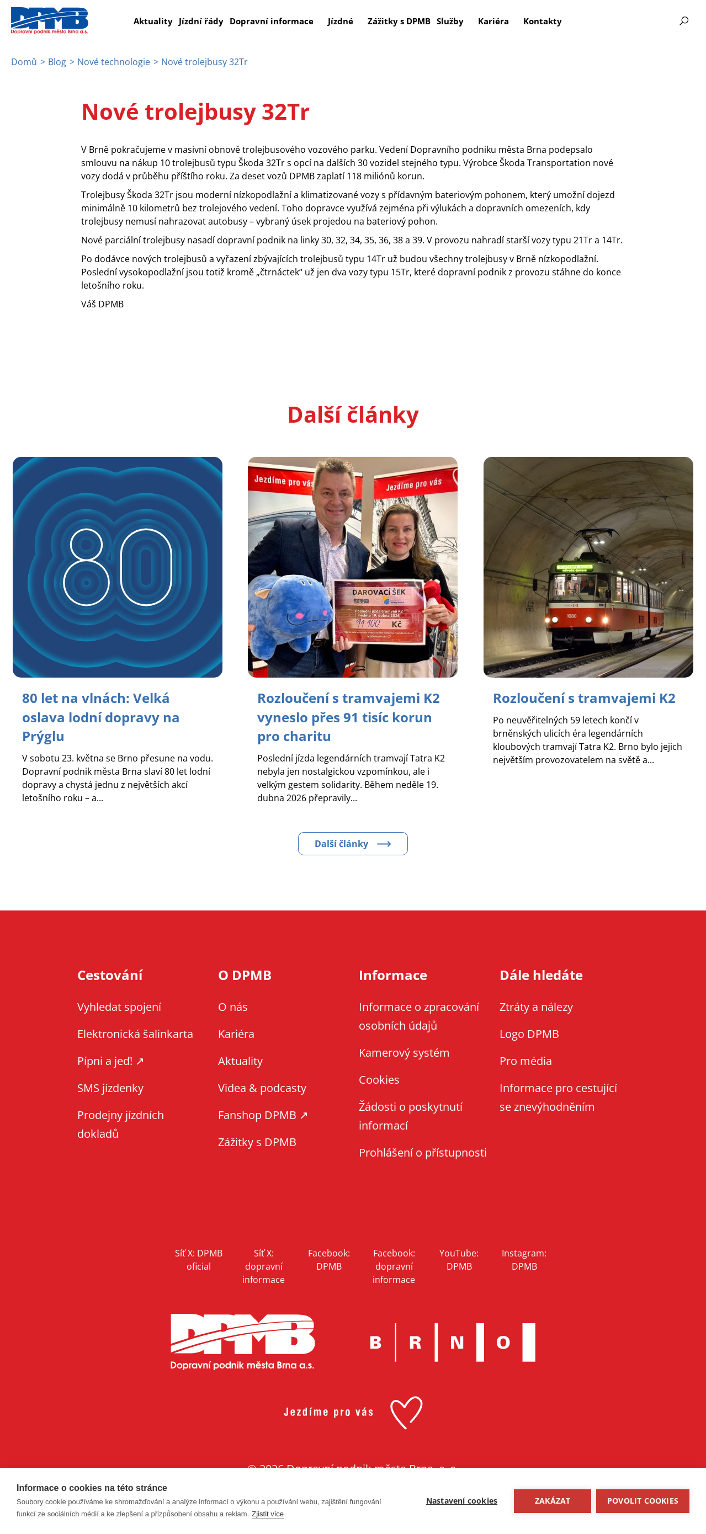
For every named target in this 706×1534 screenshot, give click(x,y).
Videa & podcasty (262, 1086)
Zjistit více (268, 1514)
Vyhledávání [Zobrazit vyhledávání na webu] (684, 21)
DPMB (243, 1341)
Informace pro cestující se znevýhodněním (651, 21)
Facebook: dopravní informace (394, 1265)
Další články (341, 843)
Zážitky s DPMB (399, 20)
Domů (24, 62)
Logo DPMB (529, 1032)
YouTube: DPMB (459, 1258)
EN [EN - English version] (622, 21)
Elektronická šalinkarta (135, 1032)
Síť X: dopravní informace (263, 1265)
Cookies (379, 1078)
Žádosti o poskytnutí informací (411, 1115)
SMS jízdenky (110, 1086)
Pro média (526, 1059)
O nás (233, 1005)
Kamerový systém (404, 1051)
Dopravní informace (272, 20)
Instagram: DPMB (524, 1258)
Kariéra (493, 20)
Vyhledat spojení (119, 1005)
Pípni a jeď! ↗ (111, 1059)
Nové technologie (113, 62)
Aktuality (153, 20)
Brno (453, 1341)
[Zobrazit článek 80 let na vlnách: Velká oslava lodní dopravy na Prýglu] (101, 716)
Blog (57, 62)
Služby (450, 20)
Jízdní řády (201, 20)
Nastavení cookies (461, 1501)
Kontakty (542, 20)
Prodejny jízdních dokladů (120, 1123)
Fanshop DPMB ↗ (263, 1113)
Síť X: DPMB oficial (198, 1258)
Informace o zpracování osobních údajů (419, 1015)
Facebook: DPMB (329, 1258)
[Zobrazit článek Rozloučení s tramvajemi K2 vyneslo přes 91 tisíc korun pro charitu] (348, 716)
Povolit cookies (642, 1501)
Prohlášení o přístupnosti (423, 1151)
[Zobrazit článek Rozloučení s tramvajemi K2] (584, 698)
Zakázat (552, 1501)
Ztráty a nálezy (536, 1005)
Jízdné (340, 20)
